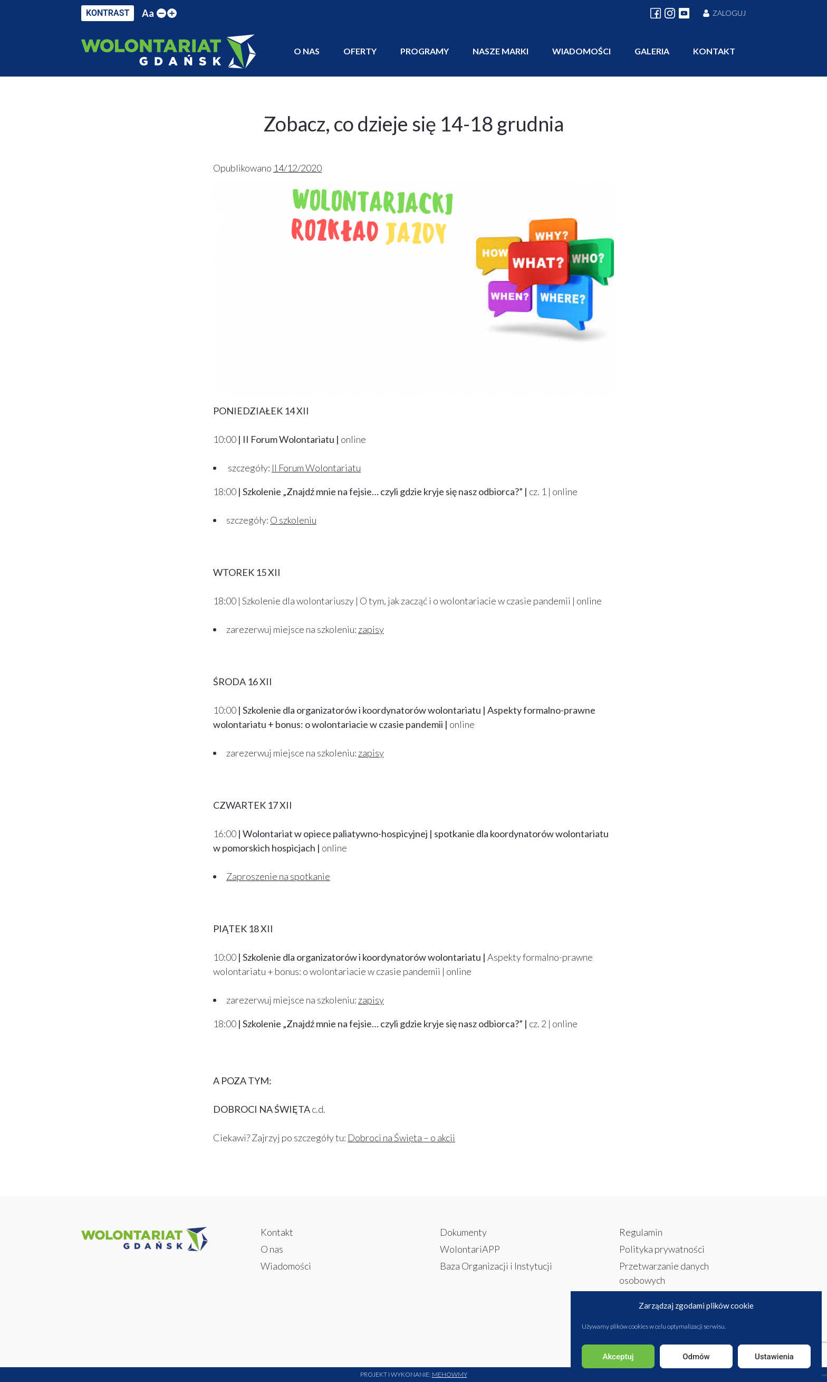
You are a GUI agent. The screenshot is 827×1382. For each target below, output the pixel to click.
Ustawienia (774, 1356)
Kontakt (714, 51)
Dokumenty (463, 1232)
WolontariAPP (470, 1249)
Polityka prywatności (662, 1249)
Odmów (696, 1356)
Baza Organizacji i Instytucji (496, 1266)
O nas (307, 51)
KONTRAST (107, 13)
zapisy (371, 629)
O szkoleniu (293, 520)
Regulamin (640, 1232)
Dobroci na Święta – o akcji (401, 1137)
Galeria (651, 51)
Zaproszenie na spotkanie (278, 876)
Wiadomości (581, 51)
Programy (424, 51)
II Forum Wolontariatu (316, 468)
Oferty (360, 51)
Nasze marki (500, 51)
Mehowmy (449, 1374)
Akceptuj (617, 1356)
